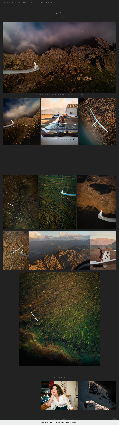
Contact (47, 2)
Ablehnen (73, 422)
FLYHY (25, 2)
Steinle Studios (32, 2)
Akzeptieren (65, 422)
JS (4, 2)
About (41, 2)
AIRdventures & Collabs (14, 2)
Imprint (53, 2)
